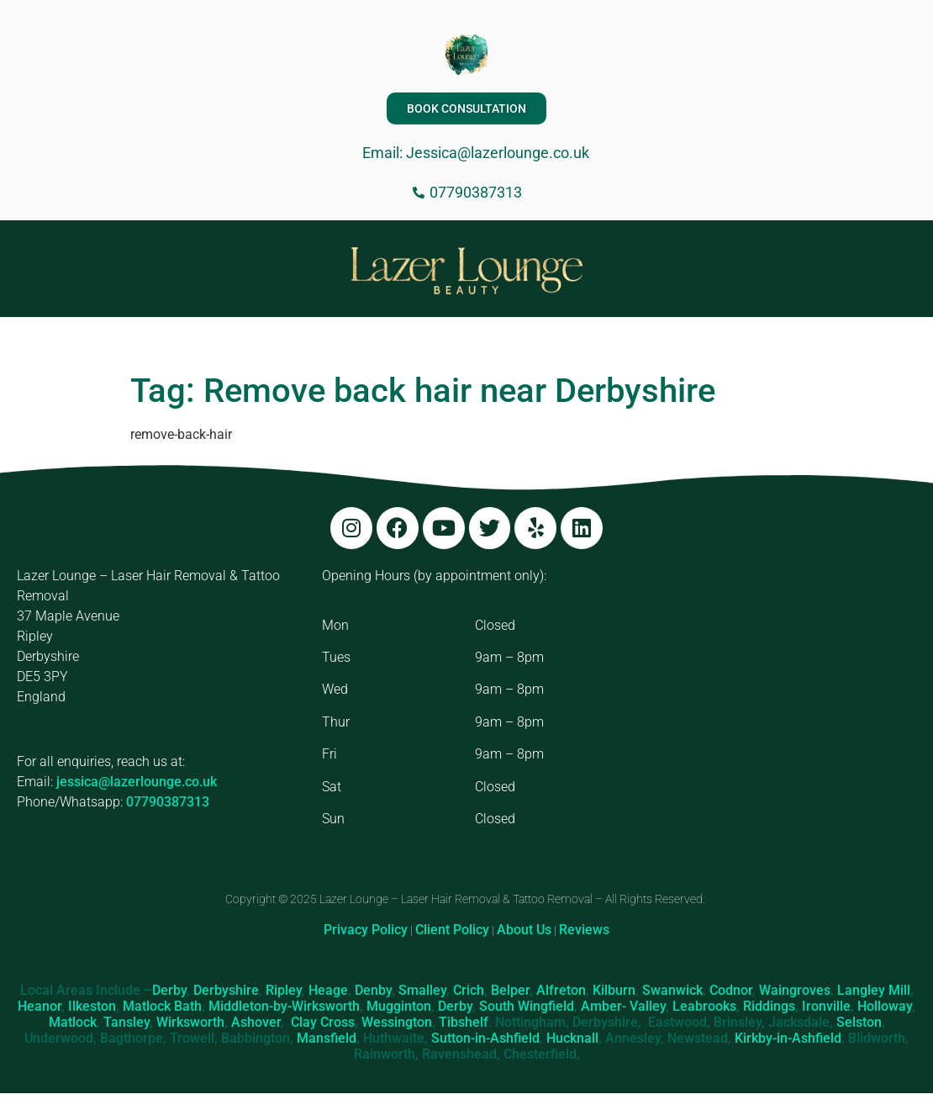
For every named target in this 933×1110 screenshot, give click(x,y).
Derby (169, 990)
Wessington (396, 1022)
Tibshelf (463, 1022)
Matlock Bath (162, 1006)
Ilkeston (92, 1006)
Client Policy (452, 930)
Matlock (73, 1022)
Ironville (826, 1006)
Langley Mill (873, 990)
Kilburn (614, 990)
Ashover (256, 1022)
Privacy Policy (366, 930)
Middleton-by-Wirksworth (284, 1006)
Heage (328, 990)
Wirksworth (190, 1022)
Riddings (769, 1006)
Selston (859, 1022)
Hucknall (572, 1038)
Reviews (584, 930)
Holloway (884, 1006)
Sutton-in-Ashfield (485, 1038)
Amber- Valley (623, 1006)
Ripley (284, 990)
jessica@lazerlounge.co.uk (136, 782)
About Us (524, 930)
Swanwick (672, 990)
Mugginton (398, 1006)
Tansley (126, 1022)
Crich (468, 990)
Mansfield (326, 1038)
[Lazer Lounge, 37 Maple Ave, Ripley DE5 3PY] (772, 692)
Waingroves (794, 990)
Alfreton (561, 990)
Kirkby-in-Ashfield (788, 1038)
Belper (510, 990)
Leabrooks (704, 1006)
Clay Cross (323, 1022)
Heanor (39, 1006)
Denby (373, 990)
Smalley (422, 990)
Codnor (730, 990)
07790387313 (167, 802)
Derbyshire (226, 990)
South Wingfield (526, 1006)
